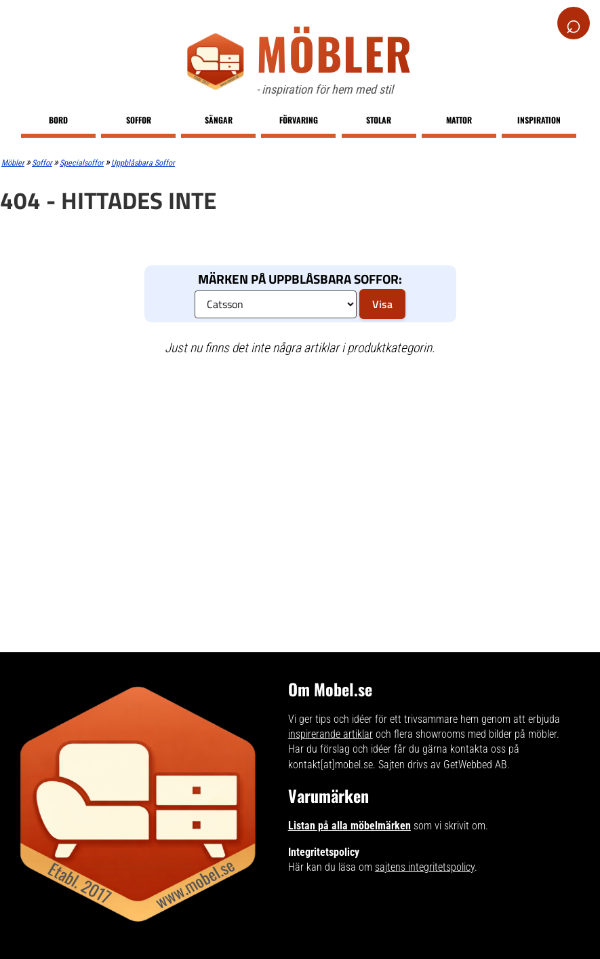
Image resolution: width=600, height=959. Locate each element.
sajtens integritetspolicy (425, 867)
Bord (58, 120)
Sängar (219, 120)
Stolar (378, 120)
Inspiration (539, 120)
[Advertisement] (292, 466)
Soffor (138, 120)
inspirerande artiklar (330, 734)
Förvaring (298, 120)
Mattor (459, 120)
